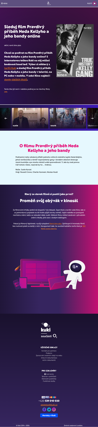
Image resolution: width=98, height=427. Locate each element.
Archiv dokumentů (49, 360)
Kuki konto (49, 374)
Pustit (91, 3)
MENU (4, 3)
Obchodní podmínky (49, 379)
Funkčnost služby (49, 381)
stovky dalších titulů (15, 79)
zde (5, 91)
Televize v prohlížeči (49, 376)
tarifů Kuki (10, 67)
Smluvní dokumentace (49, 358)
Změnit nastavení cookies (73, 425)
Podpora (49, 353)
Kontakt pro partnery (49, 351)
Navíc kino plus (56, 223)
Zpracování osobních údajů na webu (49, 355)
